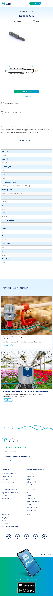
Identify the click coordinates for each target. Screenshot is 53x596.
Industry (29, 479)
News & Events (31, 507)
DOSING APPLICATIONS (35, 470)
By (46, 554)
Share (19, 21)
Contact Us (35, 3)
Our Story (5, 524)
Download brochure (12, 113)
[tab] (24, 140)
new (28, 514)
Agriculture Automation (10, 493)
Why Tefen (5, 518)
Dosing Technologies (9, 473)
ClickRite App (31, 510)
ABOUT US (6, 514)
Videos (28, 496)
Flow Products (7, 476)
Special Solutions (8, 482)
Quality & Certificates (34, 501)
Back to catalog (27, 11)
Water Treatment (32, 485)
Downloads (30, 504)
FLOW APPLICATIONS (10, 489)
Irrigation (29, 473)
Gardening (30, 476)
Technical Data (25, 140)
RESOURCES (30, 489)
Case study (30, 499)
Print (37, 21)
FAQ (27, 493)
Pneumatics (6, 499)
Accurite (5, 479)
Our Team (5, 521)
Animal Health (31, 482)
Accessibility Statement (10, 527)
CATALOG (5, 470)
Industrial (5, 496)
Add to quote (26, 92)
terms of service (24, 457)
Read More (8, 346)
